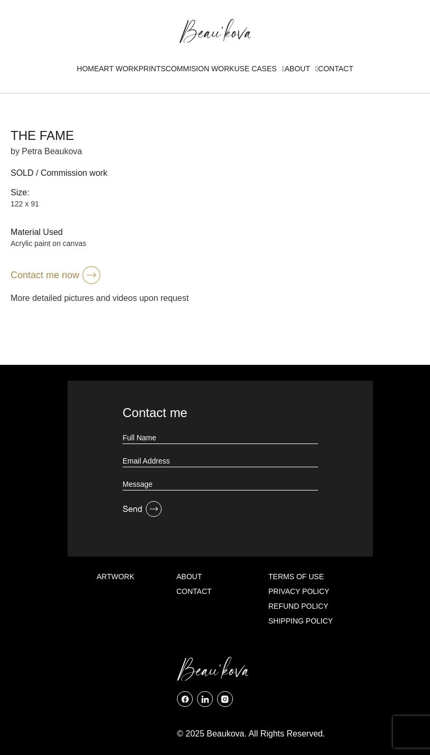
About (301, 68)
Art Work (118, 68)
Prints (151, 68)
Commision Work (200, 68)
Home (88, 68)
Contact (335, 68)
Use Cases (259, 68)
